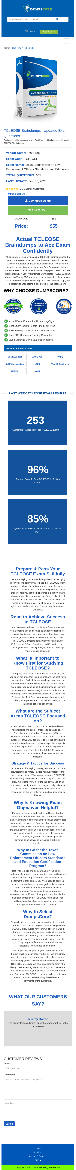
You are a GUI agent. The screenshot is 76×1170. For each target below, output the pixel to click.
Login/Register (49, 32)
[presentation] (26, 1112)
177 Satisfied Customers (31, 189)
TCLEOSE (28, 48)
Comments (9, 1074)
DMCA (38, 1160)
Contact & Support (37, 1156)
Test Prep (16, 48)
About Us (37, 1152)
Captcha (9, 1103)
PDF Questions (16, 194)
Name (7, 1063)
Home (7, 48)
